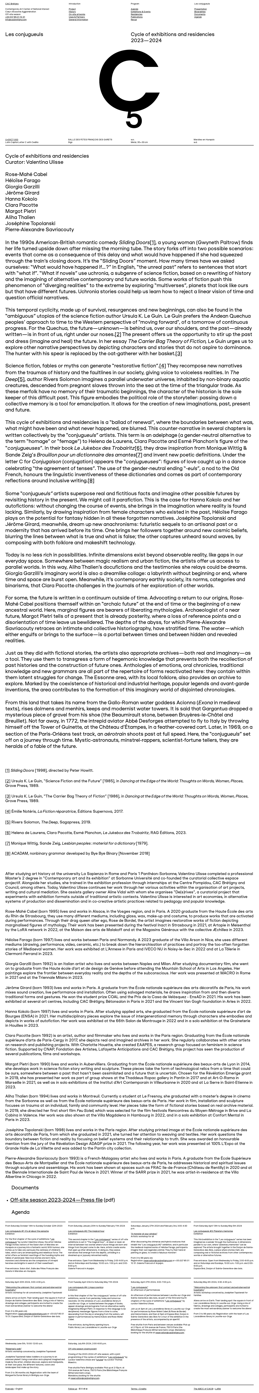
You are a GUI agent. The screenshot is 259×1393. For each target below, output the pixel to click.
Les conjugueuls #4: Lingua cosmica (85, 1287)
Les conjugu (102, 1239)
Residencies (136, 14)
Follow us (72, 1389)
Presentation (200, 9)
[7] (139, 455)
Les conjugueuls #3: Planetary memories (213, 1231)
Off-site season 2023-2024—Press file (56, 1200)
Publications (137, 17)
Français (9, 1389)
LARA (218, 1389)
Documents (199, 14)
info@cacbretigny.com (16, 20)
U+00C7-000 (11, 140)
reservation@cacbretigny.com (158, 1261)
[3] (178, 354)
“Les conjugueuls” (139, 1287)
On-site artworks (77, 14)
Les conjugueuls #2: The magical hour (86, 1231)
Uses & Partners (77, 17)
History (72, 12)
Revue (134, 20)
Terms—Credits (138, 1389)
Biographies (200, 12)
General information (78, 20)
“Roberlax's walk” (13, 1349)
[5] (21, 379)
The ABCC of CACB (203, 1389)
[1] (153, 242)
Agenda (198, 17)
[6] (138, 448)
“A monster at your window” (144, 1234)
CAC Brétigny (12, 4)
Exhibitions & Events (141, 12)
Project (72, 9)
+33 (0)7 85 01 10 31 (15, 17)
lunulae (99, 1360)
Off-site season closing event (82, 1349)
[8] (91, 481)
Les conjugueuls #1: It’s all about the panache (27, 1231)
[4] (162, 366)
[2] (118, 334)
